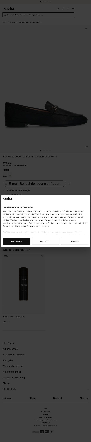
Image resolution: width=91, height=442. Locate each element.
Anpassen (45, 241)
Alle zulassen (16, 241)
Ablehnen (75, 241)
